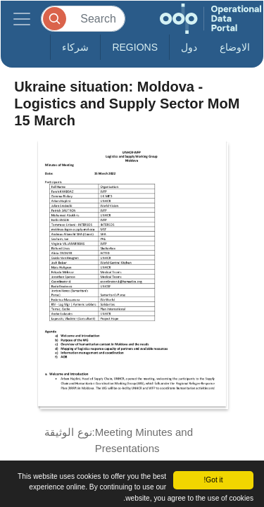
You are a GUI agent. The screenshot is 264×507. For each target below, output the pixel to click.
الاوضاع (235, 47)
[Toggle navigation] (22, 19)
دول (189, 47)
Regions (135, 47)
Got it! (212, 480)
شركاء (75, 47)
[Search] (83, 19)
